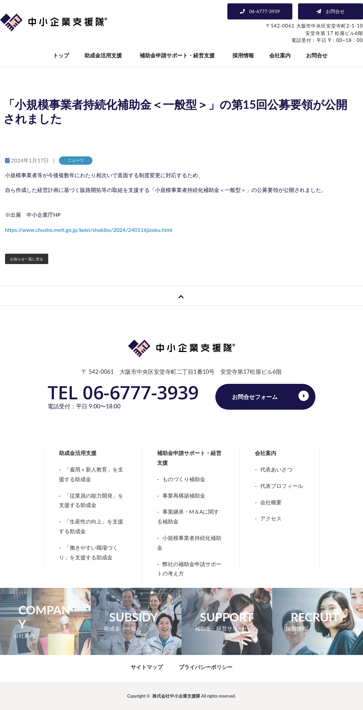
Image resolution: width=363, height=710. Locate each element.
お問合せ (317, 55)
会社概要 (271, 502)
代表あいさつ (276, 469)
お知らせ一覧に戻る (26, 259)
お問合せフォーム (255, 396)
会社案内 (280, 55)
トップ (61, 55)
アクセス (271, 518)
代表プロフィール (281, 486)
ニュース (76, 160)
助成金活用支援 (103, 55)
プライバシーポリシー (205, 667)
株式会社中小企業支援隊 (176, 696)
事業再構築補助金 (183, 495)
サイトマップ (147, 667)
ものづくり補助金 (183, 479)
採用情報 (243, 55)
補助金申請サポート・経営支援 (177, 55)
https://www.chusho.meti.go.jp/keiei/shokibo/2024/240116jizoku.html (88, 229)
